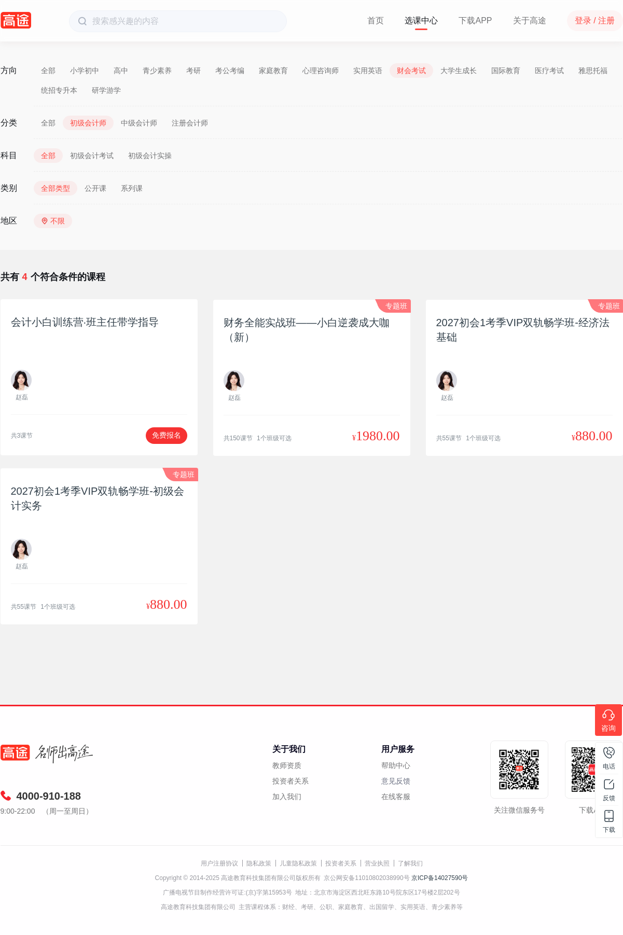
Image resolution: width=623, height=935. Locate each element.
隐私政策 (258, 863)
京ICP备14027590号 (439, 878)
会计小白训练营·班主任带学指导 (85, 322)
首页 (375, 20)
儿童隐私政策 (298, 863)
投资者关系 (290, 781)
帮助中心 (395, 765)
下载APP (475, 20)
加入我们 (286, 796)
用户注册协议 (219, 863)
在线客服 (395, 796)
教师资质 (286, 765)
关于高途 (529, 20)
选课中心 (421, 20)
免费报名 (166, 435)
